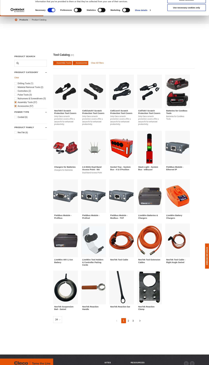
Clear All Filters (97, 63)
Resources (138, 362)
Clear (16, 78)
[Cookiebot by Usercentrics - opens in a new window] (17, 25)
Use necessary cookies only (186, 22)
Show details (141, 25)
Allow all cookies (186, 7)
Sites (108, 362)
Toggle (43, 72)
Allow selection (186, 14)
